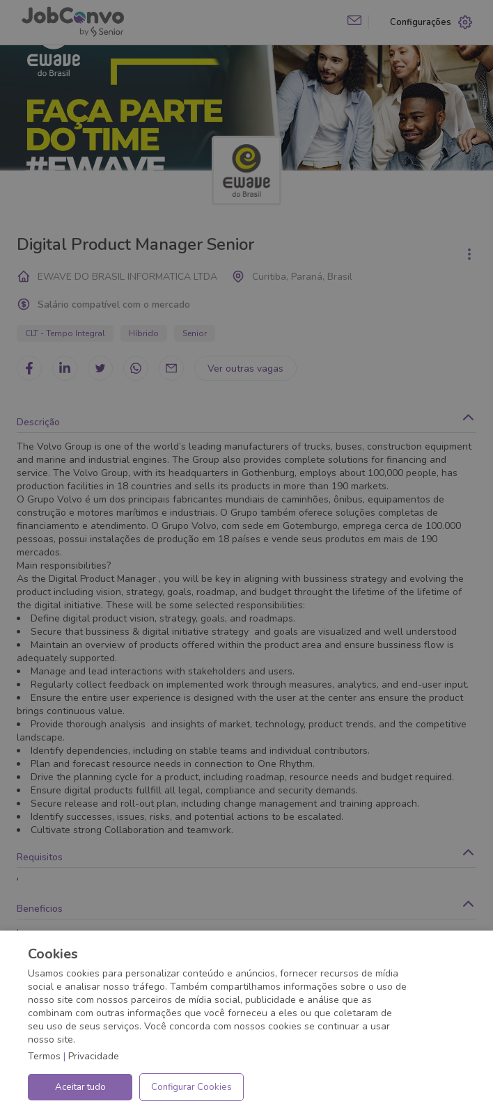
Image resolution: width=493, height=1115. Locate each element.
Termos (44, 1056)
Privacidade (93, 1056)
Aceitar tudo (80, 1087)
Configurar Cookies (191, 1087)
